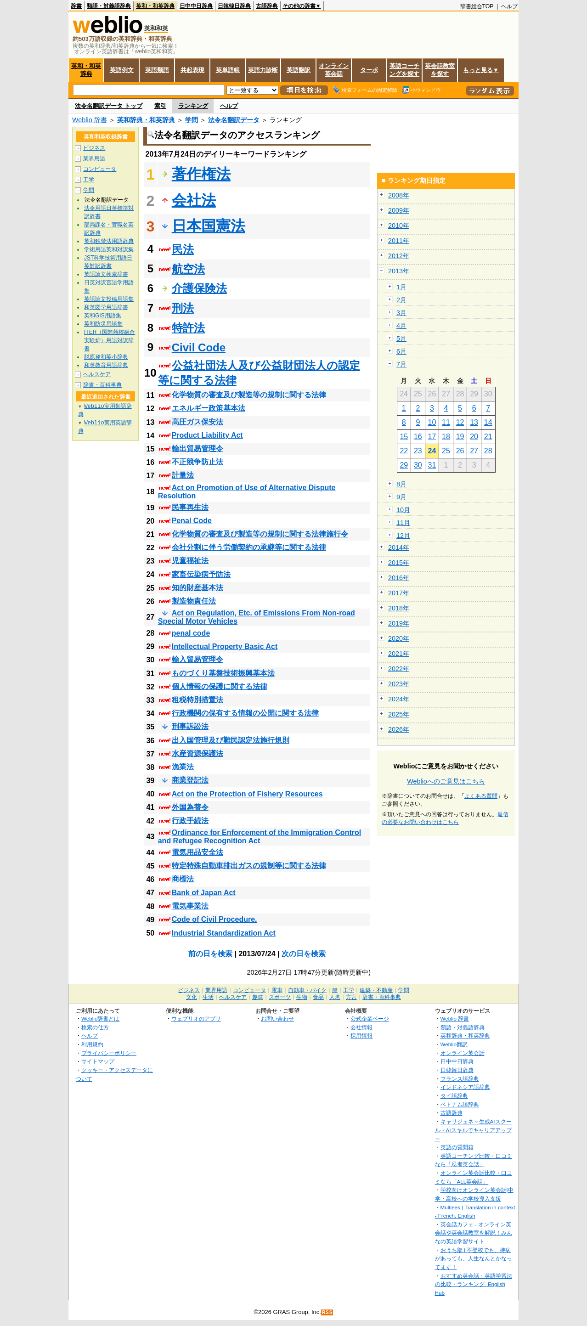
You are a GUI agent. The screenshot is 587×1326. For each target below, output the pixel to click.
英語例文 (122, 70)
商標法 (183, 879)
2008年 (398, 195)
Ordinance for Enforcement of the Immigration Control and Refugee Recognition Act (259, 837)
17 (432, 436)
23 (418, 451)
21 (488, 436)
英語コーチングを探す (404, 69)
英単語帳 (228, 70)
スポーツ (280, 997)
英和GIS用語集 (102, 315)
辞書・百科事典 (102, 385)
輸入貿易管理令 (197, 659)
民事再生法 (190, 507)
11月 (403, 522)
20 (474, 436)
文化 (191, 997)
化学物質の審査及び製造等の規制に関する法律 (249, 395)
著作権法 (201, 174)
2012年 (398, 256)
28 (488, 451)
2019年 (398, 623)
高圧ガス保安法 (197, 422)
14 (488, 422)
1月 (401, 287)
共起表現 (192, 70)
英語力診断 (263, 70)
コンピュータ (99, 169)
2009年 (398, 210)
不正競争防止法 (197, 462)
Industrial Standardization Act (224, 933)
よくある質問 (480, 796)
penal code (191, 633)
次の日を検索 (304, 954)
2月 (401, 300)
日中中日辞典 (196, 6)
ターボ (369, 70)
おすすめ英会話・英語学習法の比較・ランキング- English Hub (473, 1284)
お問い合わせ (277, 1018)
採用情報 (361, 1035)
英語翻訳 (298, 70)
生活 (208, 997)
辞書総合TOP (477, 6)
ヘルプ (509, 6)
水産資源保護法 (197, 753)
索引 (160, 105)
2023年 (398, 684)
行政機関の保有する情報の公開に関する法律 (245, 713)
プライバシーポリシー (108, 1053)
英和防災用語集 (103, 324)
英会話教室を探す (440, 69)
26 (460, 451)
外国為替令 (190, 807)
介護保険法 (199, 288)
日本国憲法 (208, 226)
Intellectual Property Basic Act (225, 646)
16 (418, 436)
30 (418, 465)
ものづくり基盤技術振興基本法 (223, 673)
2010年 (398, 225)
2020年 (398, 638)
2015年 (398, 562)
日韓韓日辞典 (234, 6)
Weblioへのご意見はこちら (446, 781)
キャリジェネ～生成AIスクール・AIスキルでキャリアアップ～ (473, 1129)
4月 (401, 325)
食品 (318, 997)
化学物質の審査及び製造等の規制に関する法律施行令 (260, 534)
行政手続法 (190, 820)
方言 (351, 997)
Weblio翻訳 (454, 1044)
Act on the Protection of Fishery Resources (247, 794)
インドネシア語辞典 (465, 1087)
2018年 (398, 608)
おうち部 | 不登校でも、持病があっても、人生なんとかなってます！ (473, 1258)
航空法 (188, 269)
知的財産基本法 (197, 588)
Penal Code (192, 521)
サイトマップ (97, 1061)
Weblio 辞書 (89, 120)
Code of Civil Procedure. (214, 919)
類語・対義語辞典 (109, 6)
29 (404, 465)
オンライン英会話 (334, 69)
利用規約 (92, 1044)
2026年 (398, 729)
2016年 (398, 577)
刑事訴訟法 (190, 726)
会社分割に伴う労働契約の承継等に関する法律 (249, 547)
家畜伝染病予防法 (201, 574)
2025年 (398, 714)
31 (432, 465)
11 (446, 422)
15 (404, 436)
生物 (301, 997)
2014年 (398, 547)
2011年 (398, 240)
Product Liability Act (207, 435)
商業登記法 (190, 780)
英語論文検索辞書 (106, 274)
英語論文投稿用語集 (109, 299)
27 (474, 451)
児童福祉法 (190, 560)
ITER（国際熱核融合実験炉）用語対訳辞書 (109, 340)
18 (446, 436)
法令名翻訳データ (234, 120)
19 (460, 436)
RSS (327, 1312)
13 (474, 422)
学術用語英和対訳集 (109, 249)
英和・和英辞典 (155, 6)
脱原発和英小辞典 (106, 357)
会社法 (194, 200)
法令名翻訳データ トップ (108, 105)
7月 (401, 364)
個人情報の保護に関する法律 (219, 686)
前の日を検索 (210, 954)
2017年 (398, 593)
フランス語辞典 (459, 1079)
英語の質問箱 (457, 1147)
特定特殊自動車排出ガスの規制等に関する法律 (249, 865)
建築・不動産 (376, 990)
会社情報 (361, 1027)
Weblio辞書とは (100, 1018)
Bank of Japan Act (204, 893)
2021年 (398, 653)
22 (404, 451)
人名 (334, 997)
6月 (401, 351)
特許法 (188, 328)
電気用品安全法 (197, 852)
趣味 (257, 997)
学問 (191, 120)
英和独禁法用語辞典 (109, 241)
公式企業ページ (369, 1018)
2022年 (398, 668)
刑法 (183, 308)
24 (432, 451)
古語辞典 (267, 6)
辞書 (76, 6)
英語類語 (157, 70)
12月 (403, 535)
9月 (401, 497)
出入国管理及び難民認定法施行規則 (230, 740)
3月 (401, 312)
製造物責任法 (194, 601)
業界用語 (94, 158)
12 (460, 422)
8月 (401, 484)
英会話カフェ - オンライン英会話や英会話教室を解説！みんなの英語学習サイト (473, 1232)
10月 (403, 509)
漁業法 (183, 767)
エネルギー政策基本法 (208, 408)
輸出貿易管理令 (197, 448)
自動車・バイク (307, 990)
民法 (183, 249)
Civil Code (199, 347)
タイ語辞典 (454, 1096)
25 (446, 451)
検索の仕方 (95, 1027)
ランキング (193, 105)
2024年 (398, 699)
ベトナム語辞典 (459, 1104)
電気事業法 (190, 906)
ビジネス (94, 148)
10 (432, 422)
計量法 (183, 475)
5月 (401, 338)
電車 (276, 990)
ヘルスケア (97, 374)
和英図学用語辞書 (106, 307)
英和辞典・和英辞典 (146, 120)
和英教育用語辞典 (106, 365)
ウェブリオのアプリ (196, 1018)
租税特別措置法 (197, 700)
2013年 (398, 271)
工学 (88, 179)
